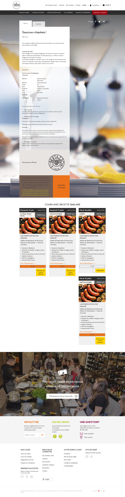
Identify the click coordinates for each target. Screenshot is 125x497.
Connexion (94, 5)
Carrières (61, 5)
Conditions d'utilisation (71, 461)
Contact (77, 5)
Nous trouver (86, 435)
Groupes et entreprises (83, 12)
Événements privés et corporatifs (63, 394)
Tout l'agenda (68, 12)
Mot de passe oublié (70, 455)
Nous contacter (87, 432)
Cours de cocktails (38, 12)
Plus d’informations (28, 263)
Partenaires (45, 466)
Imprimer (38, 24)
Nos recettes (70, 5)
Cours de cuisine (24, 12)
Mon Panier (67, 458)
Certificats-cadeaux (100, 12)
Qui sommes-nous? (51, 5)
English (84, 5)
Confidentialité (68, 464)
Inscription (67, 452)
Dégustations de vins (54, 12)
